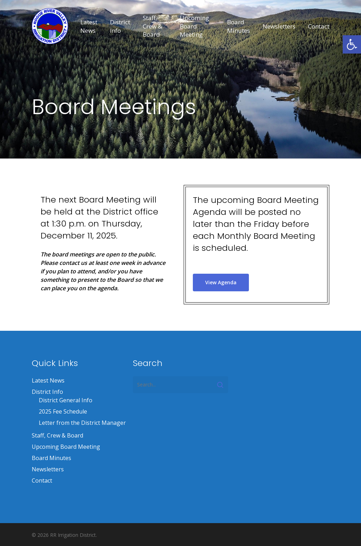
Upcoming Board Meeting (66, 447)
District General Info (65, 400)
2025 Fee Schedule (63, 411)
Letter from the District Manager (82, 423)
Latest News (48, 380)
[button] (352, 44)
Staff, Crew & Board (57, 435)
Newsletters (48, 469)
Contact (42, 480)
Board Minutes (51, 458)
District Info (47, 392)
